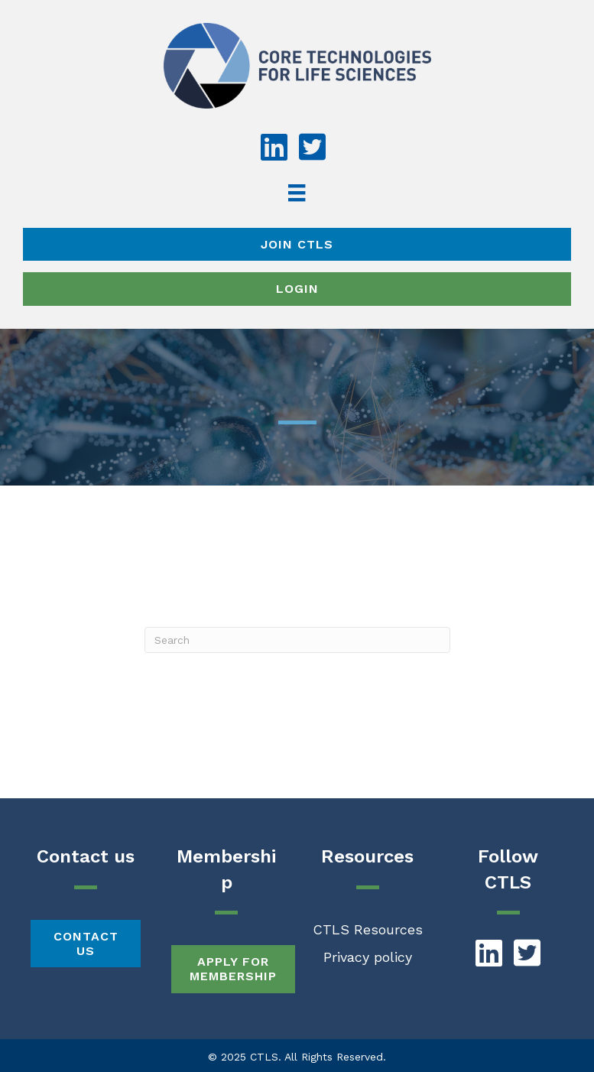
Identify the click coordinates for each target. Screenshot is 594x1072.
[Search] (297, 640)
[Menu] (297, 193)
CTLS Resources (368, 929)
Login (297, 288)
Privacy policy (367, 957)
